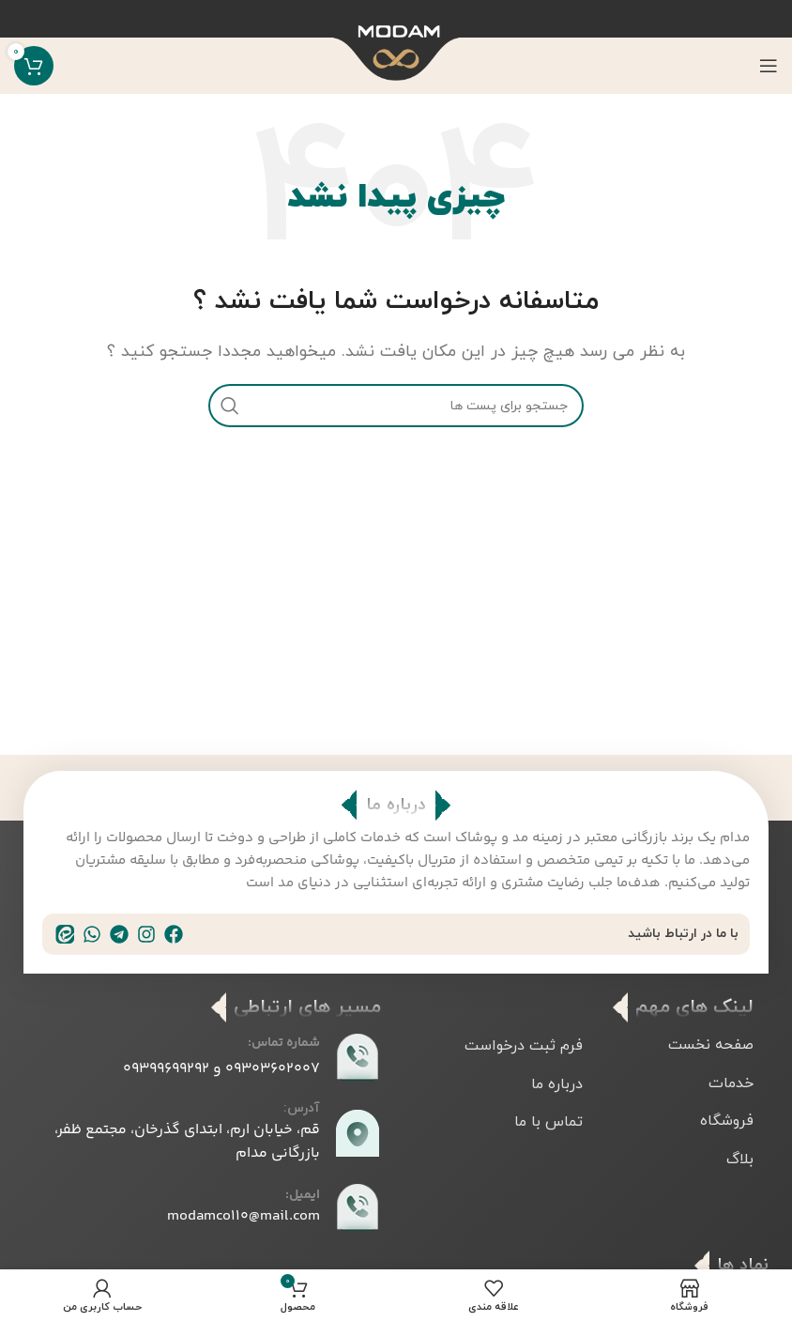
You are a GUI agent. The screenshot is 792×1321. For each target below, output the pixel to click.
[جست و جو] (396, 405)
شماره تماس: (284, 1043)
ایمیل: (302, 1195)
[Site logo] (396, 69)
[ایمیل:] (357, 1207)
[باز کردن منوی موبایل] (768, 65)
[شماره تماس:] (357, 1057)
